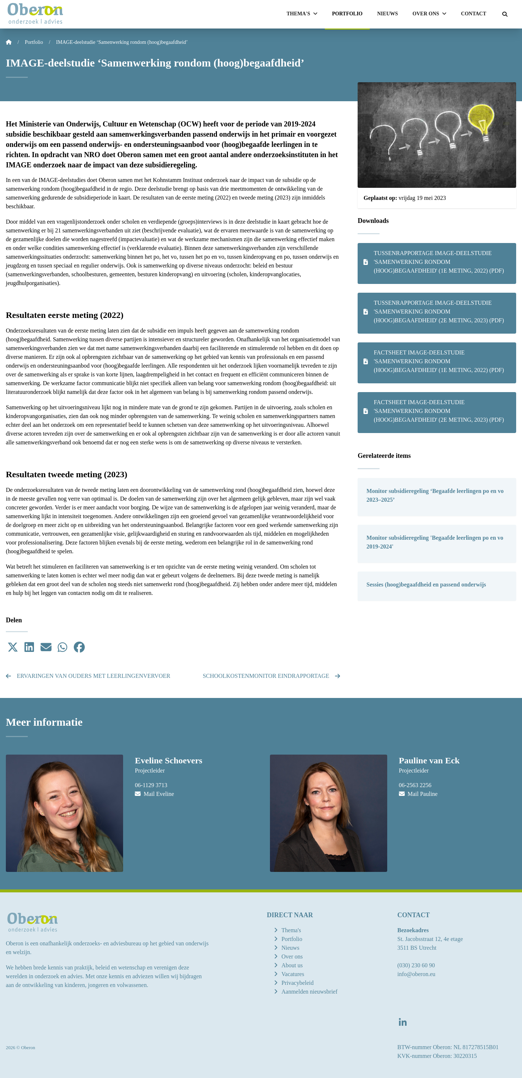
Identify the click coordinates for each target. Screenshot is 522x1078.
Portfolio (347, 13)
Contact (473, 13)
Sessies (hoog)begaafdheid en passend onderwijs (426, 584)
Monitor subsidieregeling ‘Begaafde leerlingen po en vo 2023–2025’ (434, 495)
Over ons (292, 956)
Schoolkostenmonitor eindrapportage (271, 676)
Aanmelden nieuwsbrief (310, 991)
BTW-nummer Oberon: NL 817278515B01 (448, 1047)
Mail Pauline (418, 794)
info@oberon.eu (416, 974)
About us (292, 965)
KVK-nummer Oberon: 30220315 (437, 1056)
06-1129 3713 (151, 785)
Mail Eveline (154, 794)
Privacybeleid (298, 983)
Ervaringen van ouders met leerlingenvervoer (88, 676)
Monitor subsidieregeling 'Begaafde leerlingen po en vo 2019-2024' (434, 542)
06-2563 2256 (415, 785)
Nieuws (387, 13)
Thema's (291, 930)
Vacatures (293, 974)
